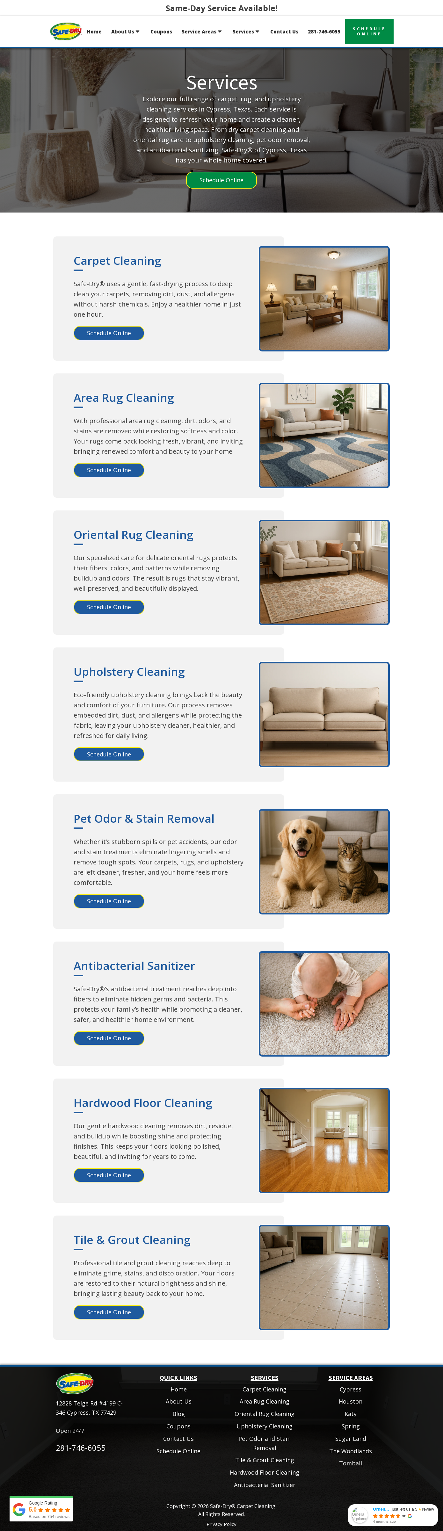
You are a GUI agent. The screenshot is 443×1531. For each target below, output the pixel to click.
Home (94, 31)
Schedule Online (221, 180)
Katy (351, 1414)
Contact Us (284, 31)
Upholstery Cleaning (129, 671)
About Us (126, 31)
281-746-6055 (324, 31)
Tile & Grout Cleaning (132, 1239)
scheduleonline (369, 31)
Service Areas (202, 31)
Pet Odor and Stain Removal (264, 1443)
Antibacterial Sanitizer (134, 965)
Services (247, 31)
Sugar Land (350, 1438)
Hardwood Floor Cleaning (143, 1102)
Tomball (350, 1463)
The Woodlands (350, 1451)
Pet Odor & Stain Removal (144, 818)
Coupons (161, 31)
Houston (350, 1401)
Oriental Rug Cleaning (133, 534)
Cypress (350, 1389)
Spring (351, 1426)
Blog (178, 1414)
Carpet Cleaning (117, 260)
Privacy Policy (221, 1524)
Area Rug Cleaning (124, 397)
